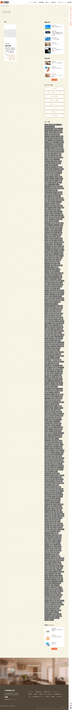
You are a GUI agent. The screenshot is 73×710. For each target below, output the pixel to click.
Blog (71, 706)
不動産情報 (41, 2)
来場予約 (47, 696)
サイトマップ (14, 699)
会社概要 (35, 694)
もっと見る (54, 79)
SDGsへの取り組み (48, 694)
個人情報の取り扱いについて (38, 696)
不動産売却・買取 (46, 691)
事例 (47, 2)
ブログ (29, 696)
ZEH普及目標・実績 (57, 694)
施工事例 (30, 694)
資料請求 (53, 696)
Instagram (71, 703)
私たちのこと (61, 2)
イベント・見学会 (33, 2)
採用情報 (69, 2)
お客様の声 (53, 2)
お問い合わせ (59, 696)
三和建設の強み (38, 691)
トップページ (3, 5)
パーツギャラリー (55, 691)
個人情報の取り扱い (7, 699)
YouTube (71, 708)
